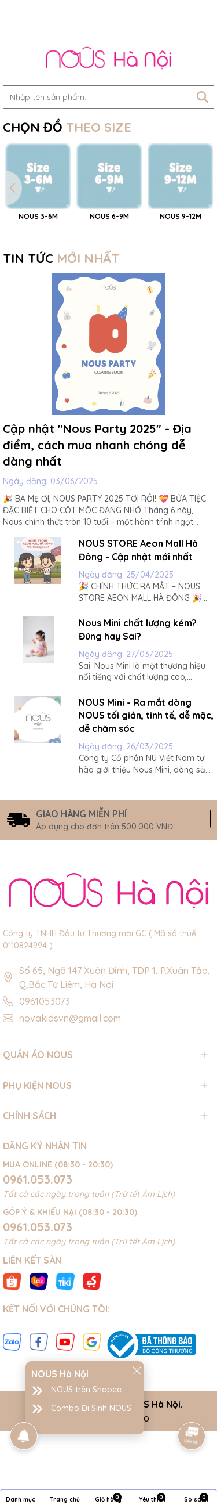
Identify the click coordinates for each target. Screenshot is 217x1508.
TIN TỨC (61, 341)
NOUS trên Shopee (86, 1389)
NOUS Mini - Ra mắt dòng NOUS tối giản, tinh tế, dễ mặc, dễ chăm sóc (146, 798)
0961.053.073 (37, 1261)
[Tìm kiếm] (202, 97)
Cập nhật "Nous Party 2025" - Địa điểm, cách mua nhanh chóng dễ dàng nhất (97, 527)
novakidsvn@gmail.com (70, 1101)
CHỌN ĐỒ (67, 127)
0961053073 (44, 1084)
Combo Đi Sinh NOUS (91, 1408)
